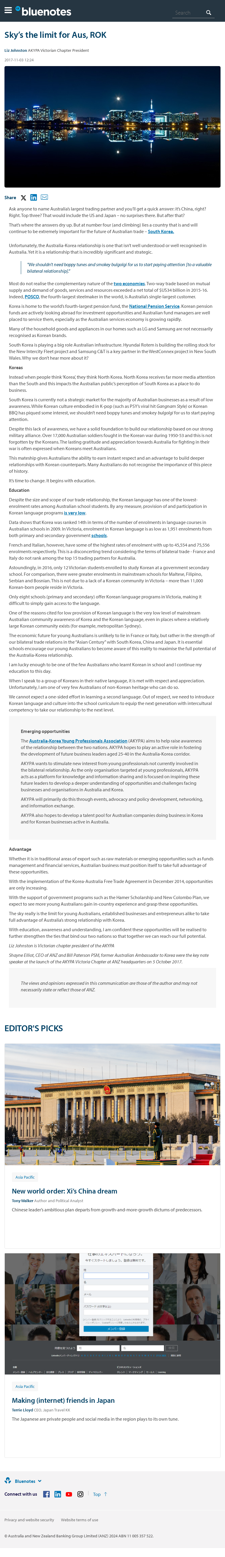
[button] (8, 11)
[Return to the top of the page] (100, 1494)
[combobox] (193, 12)
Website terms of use (79, 1519)
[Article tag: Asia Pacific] (25, 1177)
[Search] (193, 12)
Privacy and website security (29, 1519)
